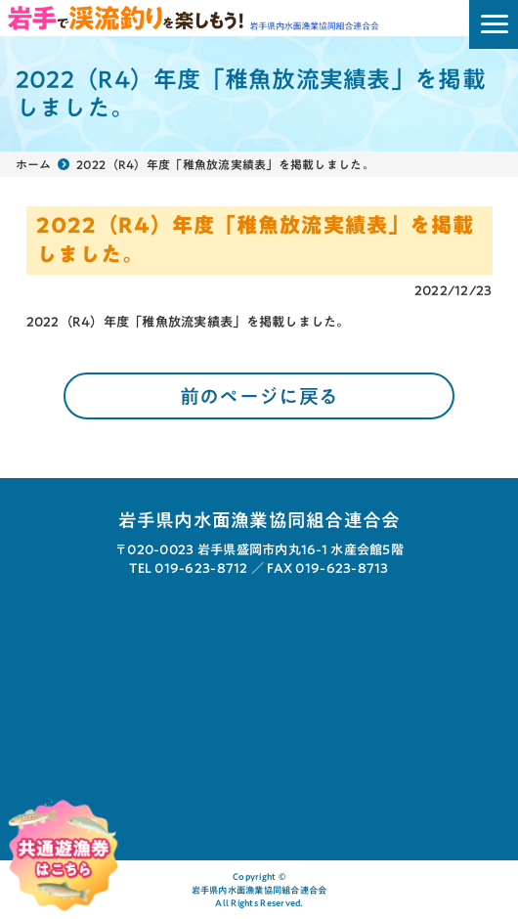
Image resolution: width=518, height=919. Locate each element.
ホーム (34, 164)
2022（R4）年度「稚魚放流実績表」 (136, 321)
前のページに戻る (259, 396)
